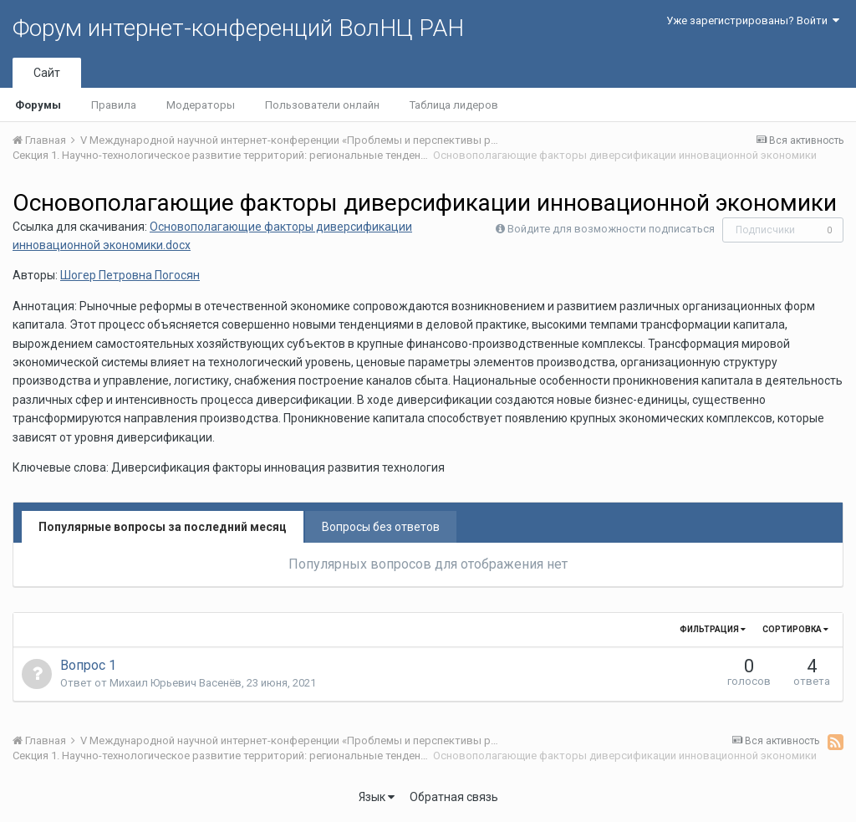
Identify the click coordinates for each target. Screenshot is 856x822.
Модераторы (200, 105)
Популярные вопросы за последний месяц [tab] (162, 527)
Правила (113, 105)
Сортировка (795, 629)
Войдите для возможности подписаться (611, 228)
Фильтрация (713, 629)
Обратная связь (454, 797)
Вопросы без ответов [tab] (381, 527)
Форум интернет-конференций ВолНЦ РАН (238, 28)
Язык (377, 797)
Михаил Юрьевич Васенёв (176, 682)
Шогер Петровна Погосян (130, 275)
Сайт (46, 72)
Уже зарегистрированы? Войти (752, 20)
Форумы (38, 105)
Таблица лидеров (454, 105)
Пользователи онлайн (322, 105)
